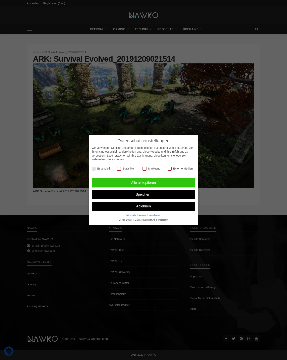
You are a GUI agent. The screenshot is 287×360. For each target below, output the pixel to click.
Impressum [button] (163, 218)
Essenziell (101, 167)
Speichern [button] (143, 193)
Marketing (151, 167)
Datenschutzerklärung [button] (145, 218)
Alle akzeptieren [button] (143, 181)
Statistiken (126, 167)
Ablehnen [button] (143, 204)
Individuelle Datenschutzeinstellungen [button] (143, 213)
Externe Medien (180, 167)
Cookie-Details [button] (126, 218)
